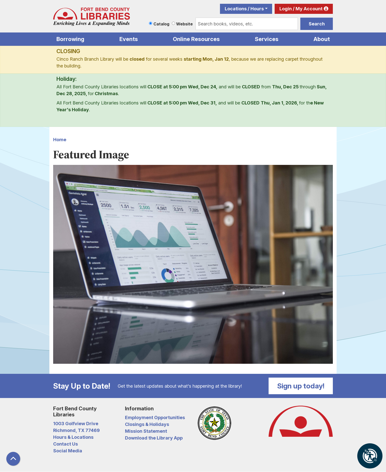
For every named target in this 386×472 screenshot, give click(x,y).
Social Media (67, 450)
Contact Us (65, 444)
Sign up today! (301, 386)
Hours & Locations (73, 437)
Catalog (161, 23)
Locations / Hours (244, 8)
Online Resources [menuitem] (196, 39)
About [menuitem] (321, 39)
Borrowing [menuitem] (70, 39)
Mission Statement (146, 431)
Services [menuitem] (266, 39)
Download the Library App (154, 438)
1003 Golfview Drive (75, 423)
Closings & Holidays (147, 424)
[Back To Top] (13, 459)
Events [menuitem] (128, 39)
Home (59, 139)
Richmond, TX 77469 (76, 430)
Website (184, 23)
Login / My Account (301, 8)
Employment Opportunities (155, 417)
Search (317, 23)
